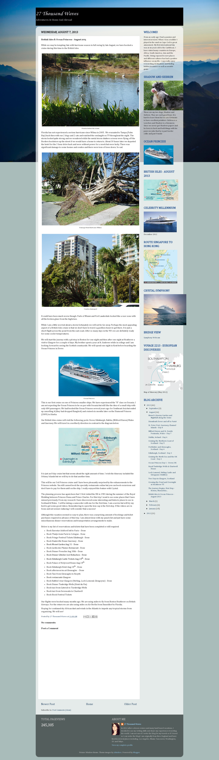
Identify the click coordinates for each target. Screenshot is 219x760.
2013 (149, 405)
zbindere (118, 752)
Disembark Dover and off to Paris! (162, 422)
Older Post (130, 704)
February (153, 505)
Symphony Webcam (152, 338)
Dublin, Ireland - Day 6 (157, 437)
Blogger (136, 752)
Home (89, 704)
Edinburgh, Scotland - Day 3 (160, 453)
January (152, 509)
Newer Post (48, 704)
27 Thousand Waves (57, 14)
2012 (149, 513)
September (154, 408)
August (152, 412)
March (152, 501)
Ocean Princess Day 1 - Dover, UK (162, 463)
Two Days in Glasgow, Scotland (161, 479)
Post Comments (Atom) (61, 710)
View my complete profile (122, 745)
